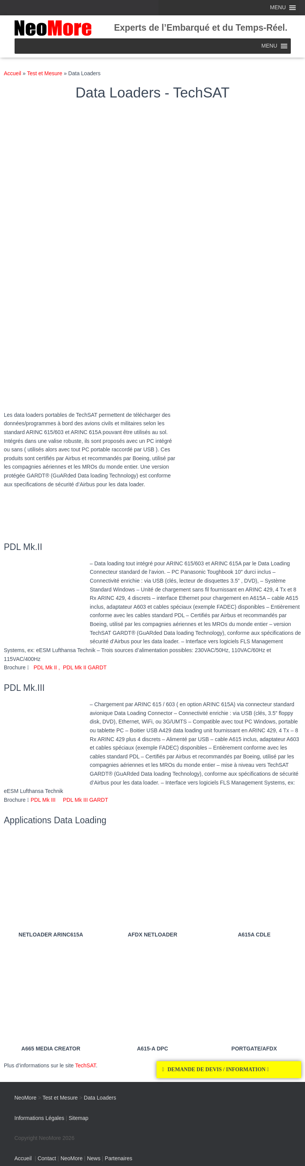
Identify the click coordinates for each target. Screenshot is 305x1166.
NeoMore (72, 1158)
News (94, 1158)
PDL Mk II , (48, 667)
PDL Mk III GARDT (82, 800)
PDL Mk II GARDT (85, 667)
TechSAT (85, 1065)
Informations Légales (39, 1118)
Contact (47, 1158)
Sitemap (78, 1118)
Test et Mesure (44, 73)
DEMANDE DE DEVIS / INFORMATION (218, 1069)
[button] (229, 1069)
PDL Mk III (43, 800)
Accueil (12, 73)
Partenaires (118, 1158)
